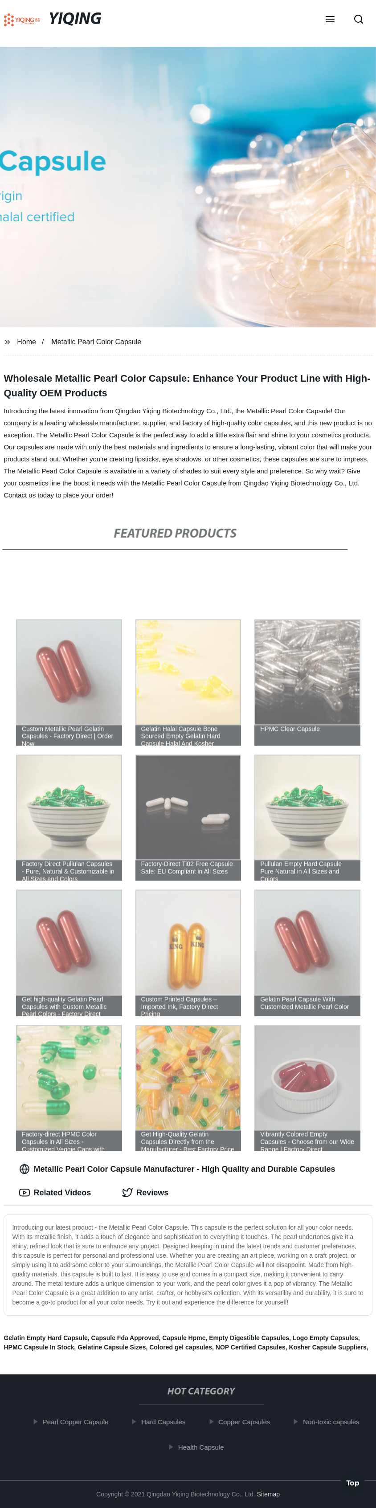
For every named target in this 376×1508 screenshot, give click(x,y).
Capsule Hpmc (183, 1337)
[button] (330, 20)
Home (26, 342)
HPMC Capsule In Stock (39, 1347)
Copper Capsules (246, 1422)
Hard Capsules (165, 1422)
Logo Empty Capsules (325, 1337)
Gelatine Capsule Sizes (112, 1347)
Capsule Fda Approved (125, 1337)
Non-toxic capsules (332, 1422)
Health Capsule (202, 1447)
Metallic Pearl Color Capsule (96, 342)
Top (353, 1484)
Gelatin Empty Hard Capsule (45, 1337)
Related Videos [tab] (55, 1192)
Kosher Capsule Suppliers (328, 1347)
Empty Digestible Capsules (249, 1337)
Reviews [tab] (145, 1192)
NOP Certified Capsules (251, 1347)
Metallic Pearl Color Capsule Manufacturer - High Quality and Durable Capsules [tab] (177, 1169)
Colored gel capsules (180, 1347)
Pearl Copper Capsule (77, 1422)
